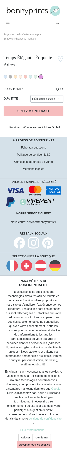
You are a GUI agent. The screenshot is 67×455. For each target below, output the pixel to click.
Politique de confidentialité (33, 154)
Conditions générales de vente (33, 161)
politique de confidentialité (45, 418)
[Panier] (58, 22)
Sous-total (13, 88)
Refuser (25, 437)
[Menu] (8, 22)
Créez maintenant (33, 111)
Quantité (11, 98)
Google (56, 388)
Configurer (42, 437)
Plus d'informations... (33, 429)
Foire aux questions (33, 147)
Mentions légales (33, 168)
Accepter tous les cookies (34, 444)
